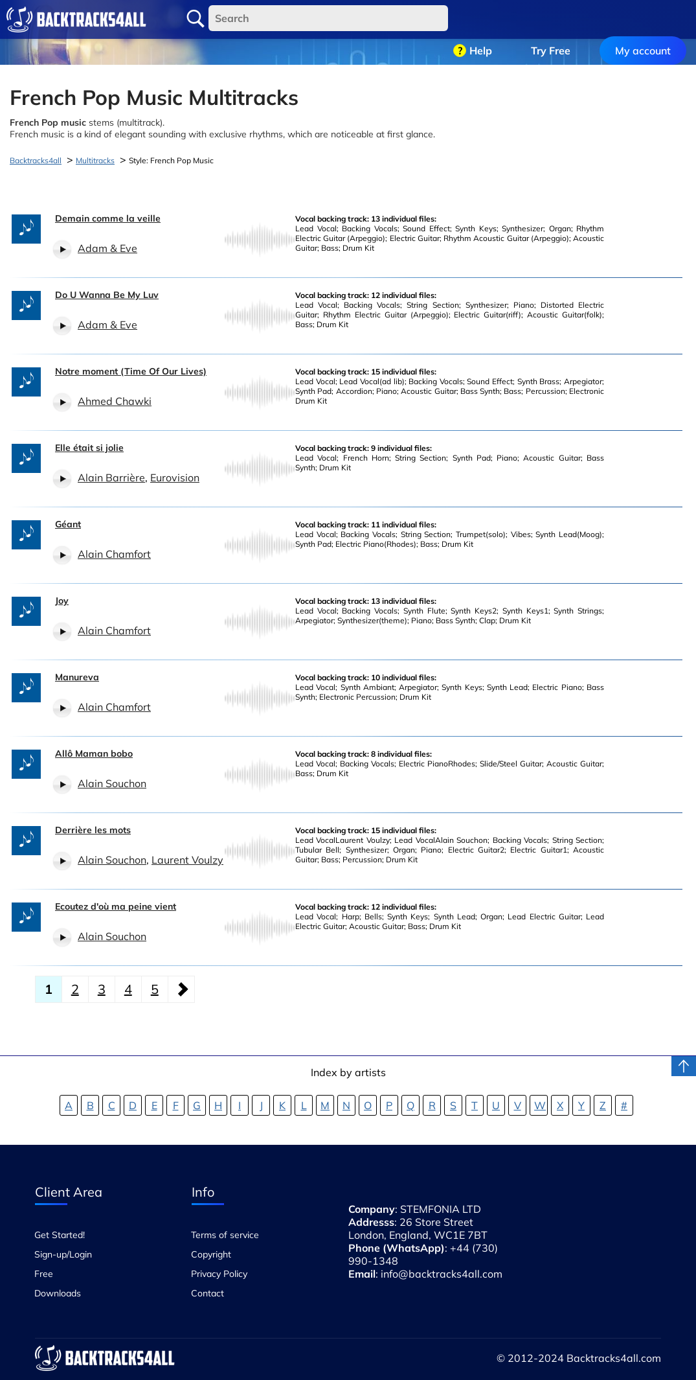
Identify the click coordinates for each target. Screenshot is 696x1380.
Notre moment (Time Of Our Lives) (131, 371)
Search (195, 18)
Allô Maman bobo (94, 753)
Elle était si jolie (89, 448)
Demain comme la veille (108, 218)
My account (643, 19)
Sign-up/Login (63, 1254)
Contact (207, 1293)
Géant (68, 524)
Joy (62, 600)
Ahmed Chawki (115, 401)
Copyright (211, 1254)
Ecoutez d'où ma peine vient (115, 906)
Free (43, 1274)
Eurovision (174, 477)
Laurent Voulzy (187, 859)
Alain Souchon (112, 783)
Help (480, 19)
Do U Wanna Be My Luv (107, 295)
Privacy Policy (219, 1274)
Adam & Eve (107, 248)
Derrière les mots (93, 830)
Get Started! (59, 1235)
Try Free (550, 19)
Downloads (57, 1293)
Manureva (77, 677)
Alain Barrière (111, 477)
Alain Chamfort (114, 553)
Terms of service (225, 1235)
